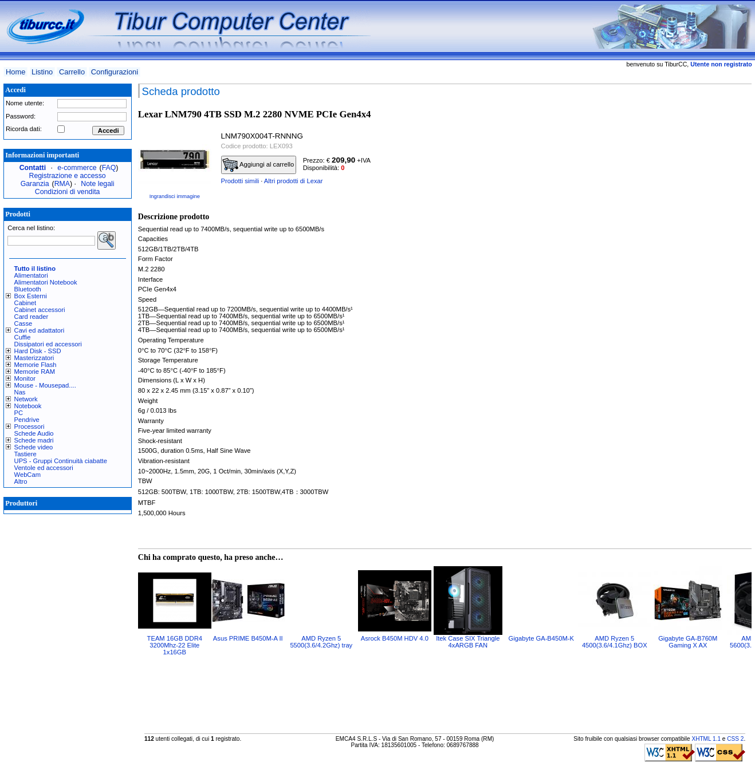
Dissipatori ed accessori (48, 344)
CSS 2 (735, 739)
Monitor (25, 378)
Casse (23, 323)
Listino (42, 72)
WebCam (27, 474)
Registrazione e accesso (67, 176)
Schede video (33, 447)
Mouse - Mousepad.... (45, 385)
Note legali (97, 184)
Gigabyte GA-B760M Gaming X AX (687, 642)
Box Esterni (30, 296)
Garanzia (35, 184)
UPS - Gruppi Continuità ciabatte (60, 460)
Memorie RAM (34, 371)
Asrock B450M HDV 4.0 (394, 638)
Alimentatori (31, 275)
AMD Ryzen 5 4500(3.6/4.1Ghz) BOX (614, 642)
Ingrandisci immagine (175, 196)
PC (18, 412)
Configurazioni (114, 72)
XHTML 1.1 (706, 739)
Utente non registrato (721, 64)
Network (26, 399)
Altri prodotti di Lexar (293, 180)
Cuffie (22, 337)
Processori (29, 426)
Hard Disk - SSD (37, 350)
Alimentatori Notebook (45, 282)
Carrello (72, 72)
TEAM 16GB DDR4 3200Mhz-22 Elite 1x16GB (174, 645)
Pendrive (27, 419)
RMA (62, 184)
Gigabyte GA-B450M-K (541, 638)
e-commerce (76, 168)
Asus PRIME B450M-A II (248, 638)
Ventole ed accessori (43, 467)
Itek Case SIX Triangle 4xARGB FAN (468, 642)
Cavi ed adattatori (39, 330)
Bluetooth (27, 289)
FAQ (109, 168)
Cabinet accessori (39, 309)
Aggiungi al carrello (258, 165)
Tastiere (25, 454)
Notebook (28, 405)
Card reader (31, 316)
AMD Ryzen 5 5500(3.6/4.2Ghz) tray (321, 642)
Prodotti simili (240, 180)
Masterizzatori (34, 357)
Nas (20, 392)
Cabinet (25, 302)
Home (15, 72)
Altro (20, 481)
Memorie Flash (35, 364)
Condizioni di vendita (67, 192)
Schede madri (34, 440)
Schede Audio (34, 433)
